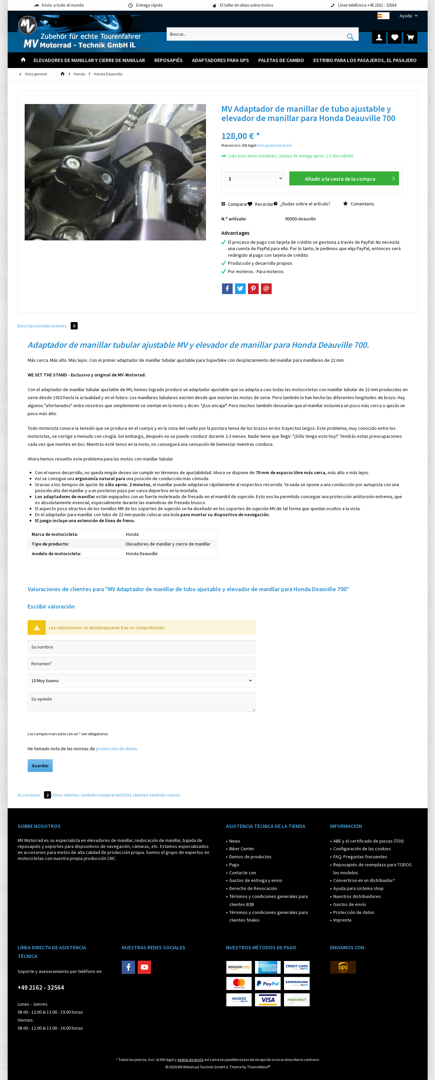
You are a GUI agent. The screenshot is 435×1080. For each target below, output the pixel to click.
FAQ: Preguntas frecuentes (360, 857)
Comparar (234, 204)
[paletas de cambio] (281, 60)
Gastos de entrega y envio (255, 880)
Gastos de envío (349, 904)
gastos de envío (190, 1059)
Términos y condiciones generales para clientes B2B (268, 900)
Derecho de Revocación (253, 888)
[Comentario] (142, 681)
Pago (234, 865)
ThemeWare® (258, 1066)
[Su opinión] (142, 702)
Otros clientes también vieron (150, 795)
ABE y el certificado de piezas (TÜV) (368, 841)
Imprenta (342, 920)
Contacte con (242, 873)
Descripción (29, 326)
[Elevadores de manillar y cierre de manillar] (89, 60)
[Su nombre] (142, 647)
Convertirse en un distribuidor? (364, 880)
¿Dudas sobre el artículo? (302, 204)
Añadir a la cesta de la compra (350, 177)
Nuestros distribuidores (357, 896)
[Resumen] (142, 663)
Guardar (40, 766)
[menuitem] (406, 16)
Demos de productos (250, 857)
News (234, 841)
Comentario (358, 204)
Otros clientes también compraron (85, 795)
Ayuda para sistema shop (358, 888)
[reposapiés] (168, 60)
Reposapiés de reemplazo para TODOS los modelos (372, 869)
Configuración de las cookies (362, 849)
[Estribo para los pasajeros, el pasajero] (365, 60)
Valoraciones (59, 326)
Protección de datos (353, 912)
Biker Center (241, 849)
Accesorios (34, 795)
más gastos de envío (274, 145)
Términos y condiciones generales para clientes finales (268, 916)
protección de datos (116, 749)
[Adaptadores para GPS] (220, 60)
